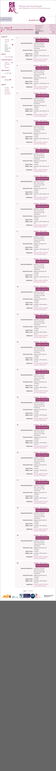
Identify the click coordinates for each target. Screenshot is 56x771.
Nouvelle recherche (52, 29)
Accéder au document (42, 40)
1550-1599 (7, 57)
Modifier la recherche (52, 26)
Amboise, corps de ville (7, 41)
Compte (7, 73)
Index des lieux (6, 19)
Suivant (53, 33)
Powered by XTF (51, 16)
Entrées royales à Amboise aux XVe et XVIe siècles (8, 91)
